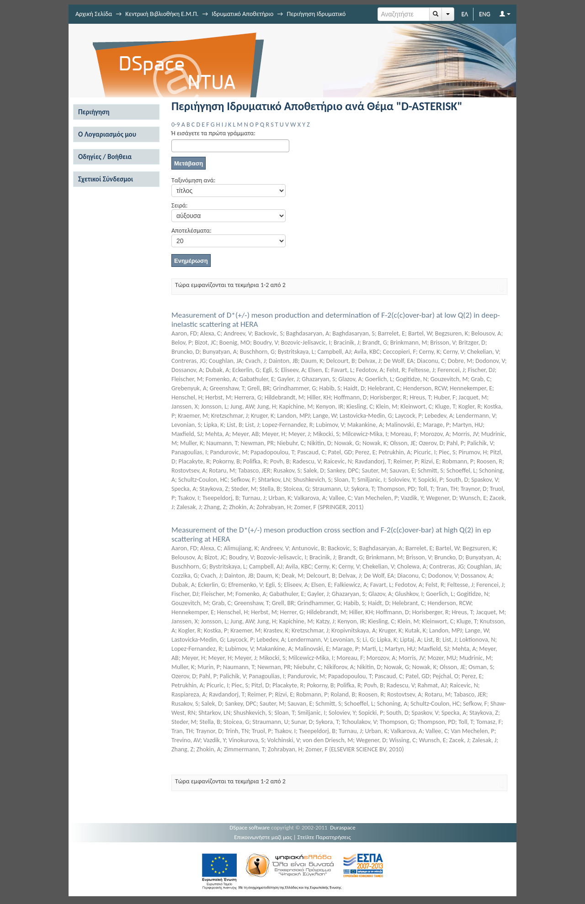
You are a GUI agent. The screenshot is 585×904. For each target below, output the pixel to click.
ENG (484, 14)
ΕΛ (464, 14)
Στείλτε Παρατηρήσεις (324, 837)
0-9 (175, 124)
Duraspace (343, 827)
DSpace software (249, 827)
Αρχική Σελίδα (93, 14)
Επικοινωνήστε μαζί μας (263, 837)
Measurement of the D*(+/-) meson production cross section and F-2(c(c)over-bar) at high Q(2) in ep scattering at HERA (331, 534)
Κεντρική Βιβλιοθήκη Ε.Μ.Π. (161, 14)
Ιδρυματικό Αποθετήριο (242, 14)
